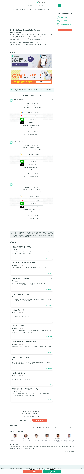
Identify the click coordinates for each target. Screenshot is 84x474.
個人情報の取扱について (39, 468)
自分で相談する (49, 89)
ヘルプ (26, 468)
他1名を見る (31, 225)
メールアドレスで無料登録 (32, 131)
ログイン (71, 1)
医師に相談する (64, 30)
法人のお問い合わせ (13, 468)
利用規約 (27, 103)
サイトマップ (65, 468)
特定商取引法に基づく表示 (51, 468)
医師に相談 (39, 420)
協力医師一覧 (21, 468)
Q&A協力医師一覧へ (69, 451)
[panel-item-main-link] (32, 252)
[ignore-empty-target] (42, 5)
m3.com (65, 428)
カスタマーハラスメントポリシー (76, 468)
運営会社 (59, 468)
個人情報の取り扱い (33, 103)
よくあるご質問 (4, 468)
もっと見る (32, 405)
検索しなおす (24, 420)
